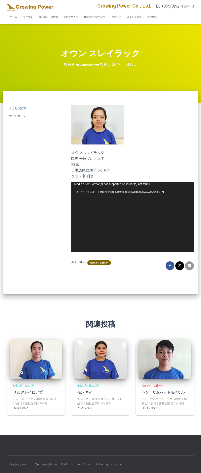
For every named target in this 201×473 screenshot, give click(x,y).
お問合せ (116, 17)
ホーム (13, 17)
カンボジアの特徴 (48, 17)
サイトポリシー (18, 115)
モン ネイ (84, 392)
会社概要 (28, 17)
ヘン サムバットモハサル (163, 392)
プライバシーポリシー (45, 464)
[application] (132, 217)
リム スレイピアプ (27, 392)
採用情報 (152, 17)
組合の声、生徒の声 (99, 262)
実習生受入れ (71, 17)
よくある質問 (134, 17)
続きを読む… (22, 407)
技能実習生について (94, 17)
